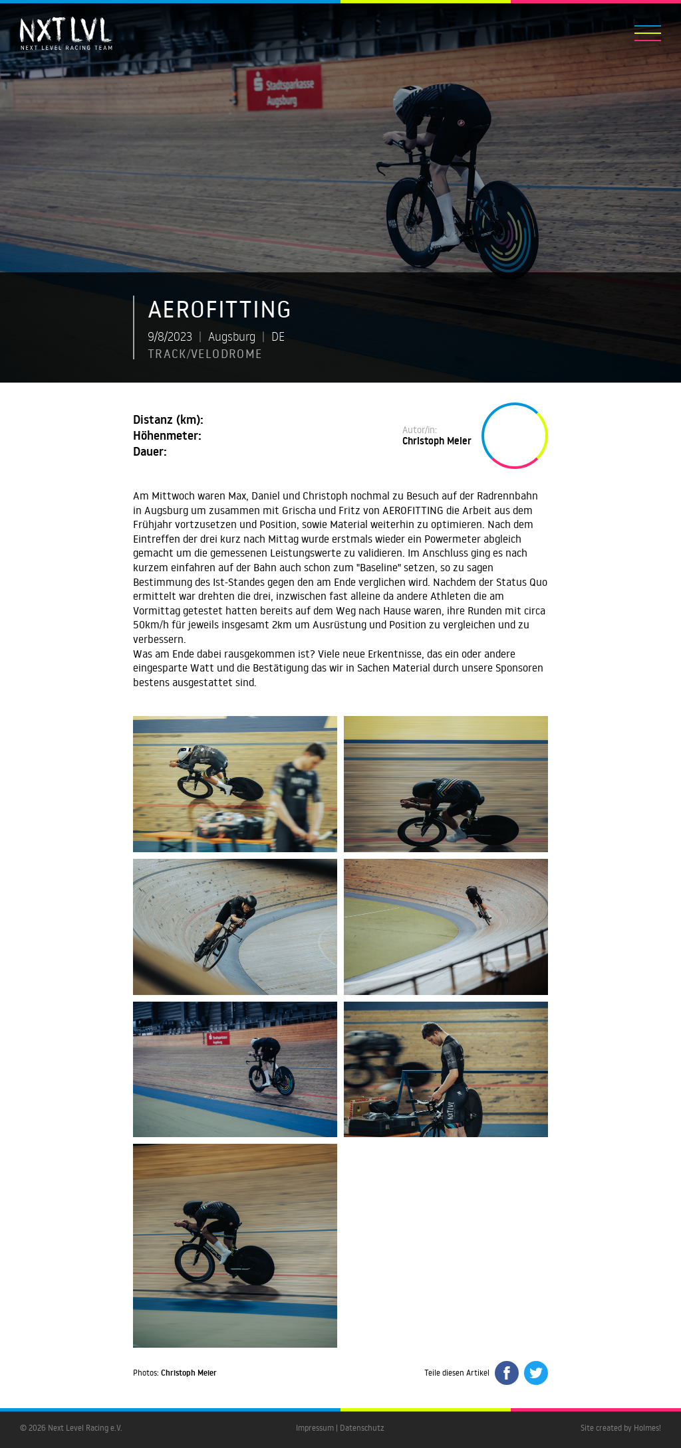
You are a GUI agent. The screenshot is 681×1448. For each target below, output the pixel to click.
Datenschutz (362, 1428)
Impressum (315, 1428)
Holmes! (647, 1428)
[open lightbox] (235, 784)
